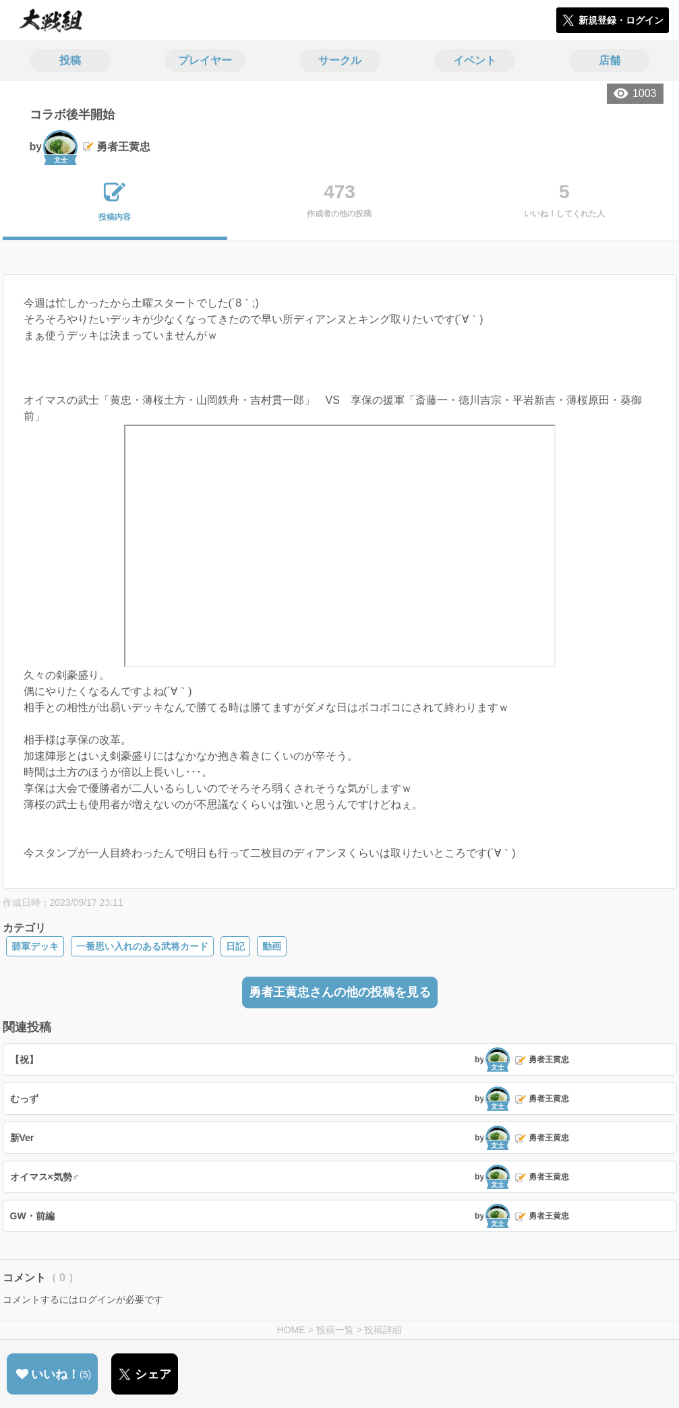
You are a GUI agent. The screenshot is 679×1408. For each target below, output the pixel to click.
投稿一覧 (335, 1329)
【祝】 (24, 1059)
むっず (24, 1098)
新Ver (22, 1137)
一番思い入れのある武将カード (142, 946)
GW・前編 (32, 1216)
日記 (235, 946)
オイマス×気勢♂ (45, 1176)
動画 (271, 946)
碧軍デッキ (35, 946)
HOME (291, 1329)
